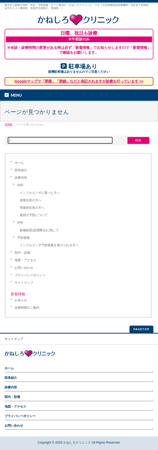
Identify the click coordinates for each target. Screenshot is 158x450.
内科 (20, 185)
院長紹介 (21, 170)
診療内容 (21, 177)
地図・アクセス (25, 260)
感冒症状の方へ (30, 200)
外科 (20, 222)
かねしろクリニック (77, 442)
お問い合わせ (24, 268)
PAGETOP (141, 329)
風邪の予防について (34, 215)
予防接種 (23, 238)
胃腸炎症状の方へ (32, 207)
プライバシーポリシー (30, 275)
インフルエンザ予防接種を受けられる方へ (49, 245)
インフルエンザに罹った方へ (40, 193)
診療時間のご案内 (27, 307)
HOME (8, 124)
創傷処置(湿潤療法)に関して (39, 230)
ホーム (19, 162)
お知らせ (21, 300)
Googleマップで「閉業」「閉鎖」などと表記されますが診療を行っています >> (78, 81)
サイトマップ (24, 282)
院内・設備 (22, 252)
